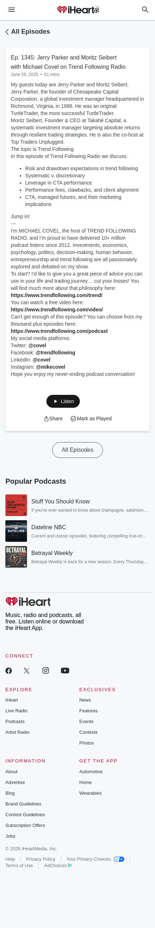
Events (86, 721)
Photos (86, 743)
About (11, 771)
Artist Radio (17, 732)
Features (88, 710)
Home (85, 782)
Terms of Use (19, 865)
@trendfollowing (55, 352)
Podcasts (14, 721)
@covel (37, 345)
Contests (88, 732)
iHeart (11, 700)
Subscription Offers (25, 825)
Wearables (90, 793)
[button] (62, 401)
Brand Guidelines (23, 804)
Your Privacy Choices (95, 859)
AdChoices (58, 865)
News (85, 700)
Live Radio (16, 710)
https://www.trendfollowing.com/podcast (59, 331)
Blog (10, 793)
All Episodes (30, 31)
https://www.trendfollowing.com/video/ (57, 309)
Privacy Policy (40, 859)
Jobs (10, 836)
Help (10, 859)
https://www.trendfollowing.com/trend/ (56, 295)
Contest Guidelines (25, 814)
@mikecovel (50, 367)
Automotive (91, 771)
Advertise (15, 782)
